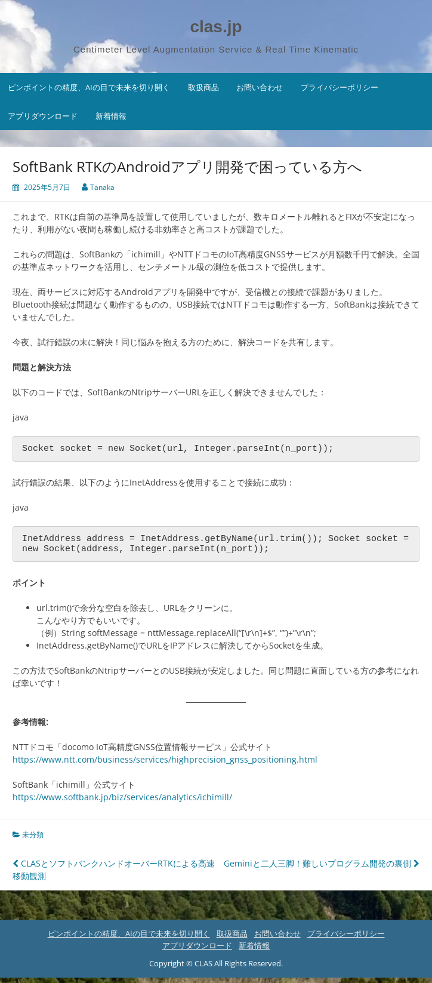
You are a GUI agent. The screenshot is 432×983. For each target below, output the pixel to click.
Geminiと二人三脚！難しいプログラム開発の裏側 (321, 868)
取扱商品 (203, 87)
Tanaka (102, 187)
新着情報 (110, 115)
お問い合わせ (259, 87)
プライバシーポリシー (339, 87)
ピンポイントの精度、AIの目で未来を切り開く (89, 87)
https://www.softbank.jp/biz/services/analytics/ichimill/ (122, 802)
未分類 (33, 840)
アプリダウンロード (43, 115)
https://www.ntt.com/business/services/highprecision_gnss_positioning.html (165, 764)
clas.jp (216, 26)
